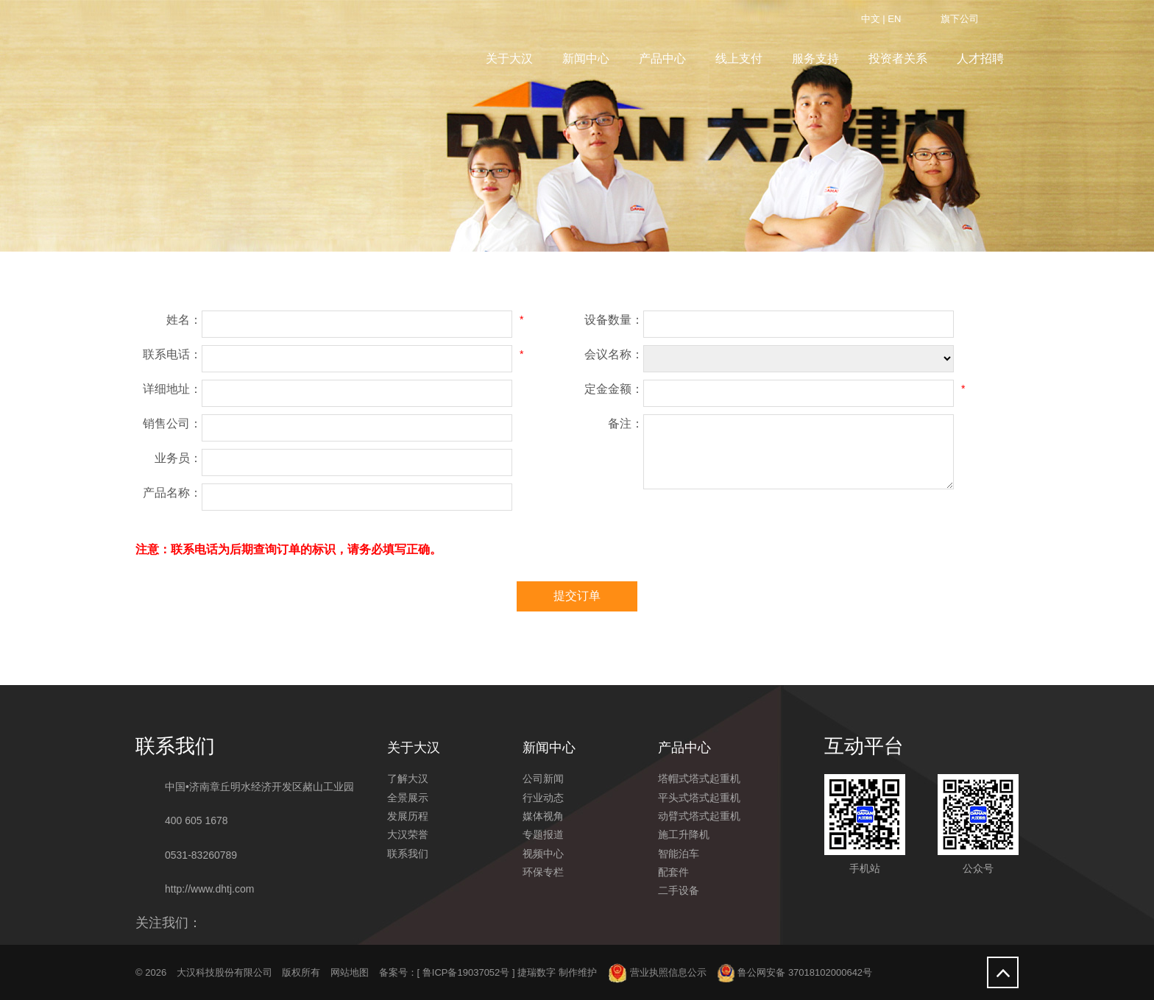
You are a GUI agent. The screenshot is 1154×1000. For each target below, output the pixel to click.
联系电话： (172, 354)
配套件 (673, 872)
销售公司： (172, 423)
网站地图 (349, 972)
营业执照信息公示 (658, 972)
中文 (870, 18)
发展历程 (407, 816)
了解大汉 (407, 778)
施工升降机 (683, 834)
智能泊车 (678, 853)
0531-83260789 (201, 855)
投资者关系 (897, 58)
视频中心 (543, 853)
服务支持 (815, 58)
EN (894, 18)
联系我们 (407, 853)
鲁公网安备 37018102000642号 (794, 972)
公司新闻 (543, 778)
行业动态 (543, 798)
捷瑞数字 (536, 972)
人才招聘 (980, 58)
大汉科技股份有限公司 (224, 972)
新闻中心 (585, 58)
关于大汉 (509, 58)
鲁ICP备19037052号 (466, 972)
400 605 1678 (196, 820)
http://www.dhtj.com (209, 889)
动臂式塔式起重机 (699, 816)
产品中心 (662, 58)
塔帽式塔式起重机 (699, 778)
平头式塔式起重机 (699, 798)
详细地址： (172, 389)
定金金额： (613, 389)
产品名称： (172, 492)
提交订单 (577, 595)
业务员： (178, 458)
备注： (625, 423)
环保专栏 (543, 872)
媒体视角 (543, 816)
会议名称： (613, 354)
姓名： (184, 319)
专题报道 (543, 834)
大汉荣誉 (407, 834)
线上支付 (738, 58)
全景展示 (407, 798)
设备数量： (613, 319)
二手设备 (678, 890)
